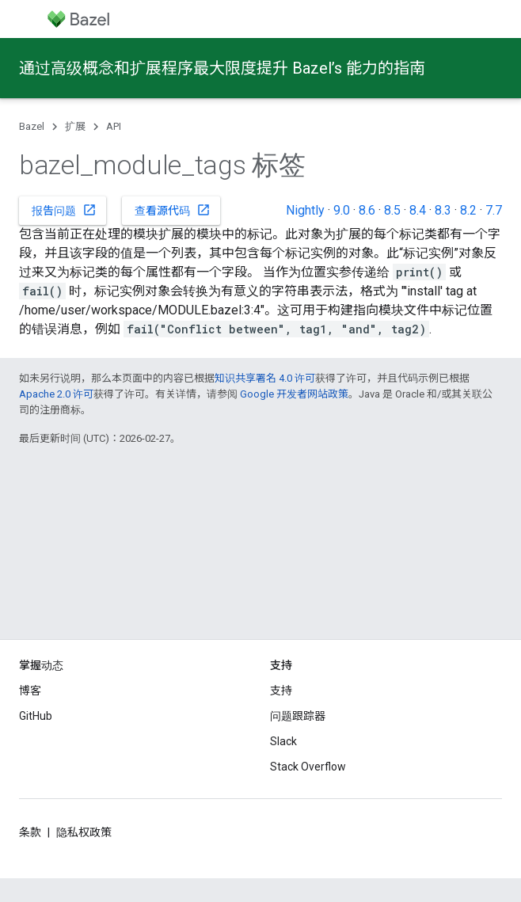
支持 (281, 690)
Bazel (31, 126)
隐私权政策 (84, 832)
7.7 (493, 210)
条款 (30, 832)
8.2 (468, 210)
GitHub (35, 716)
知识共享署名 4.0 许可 (265, 378)
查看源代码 (173, 210)
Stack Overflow (308, 766)
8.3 (443, 210)
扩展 (75, 126)
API (113, 126)
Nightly (305, 210)
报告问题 (64, 210)
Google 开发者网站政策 (294, 394)
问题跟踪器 (297, 716)
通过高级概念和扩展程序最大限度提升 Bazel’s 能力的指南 (222, 68)
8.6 (367, 210)
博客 (30, 690)
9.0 (341, 210)
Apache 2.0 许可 (56, 394)
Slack (283, 741)
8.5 (392, 210)
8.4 (417, 210)
